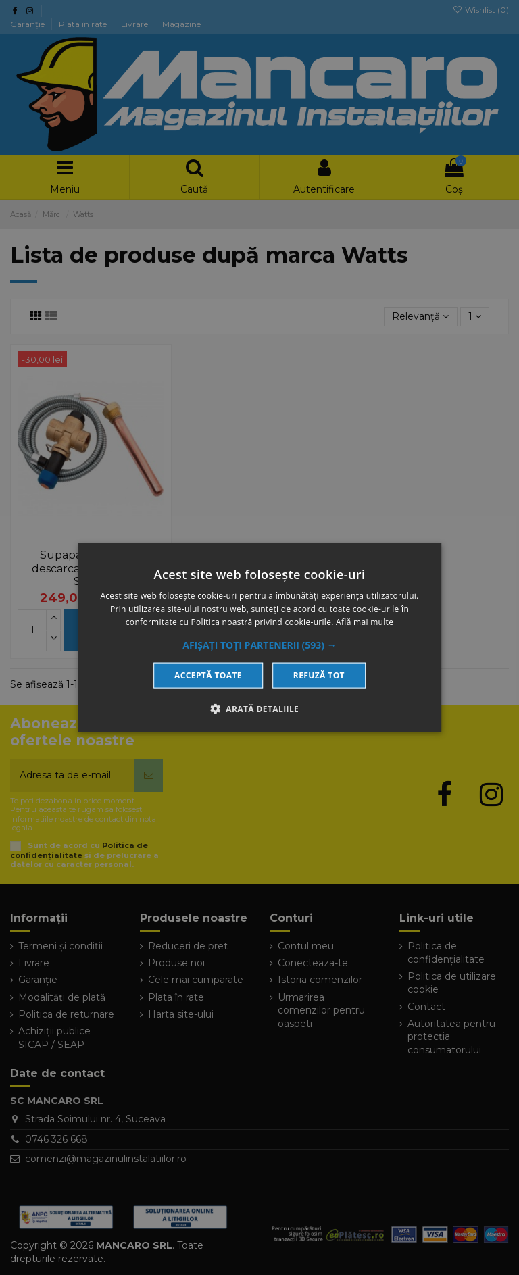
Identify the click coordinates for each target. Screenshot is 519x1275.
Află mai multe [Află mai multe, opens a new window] (364, 622)
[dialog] (259, 637)
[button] (259, 645)
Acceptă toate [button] (208, 675)
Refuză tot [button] (319, 675)
